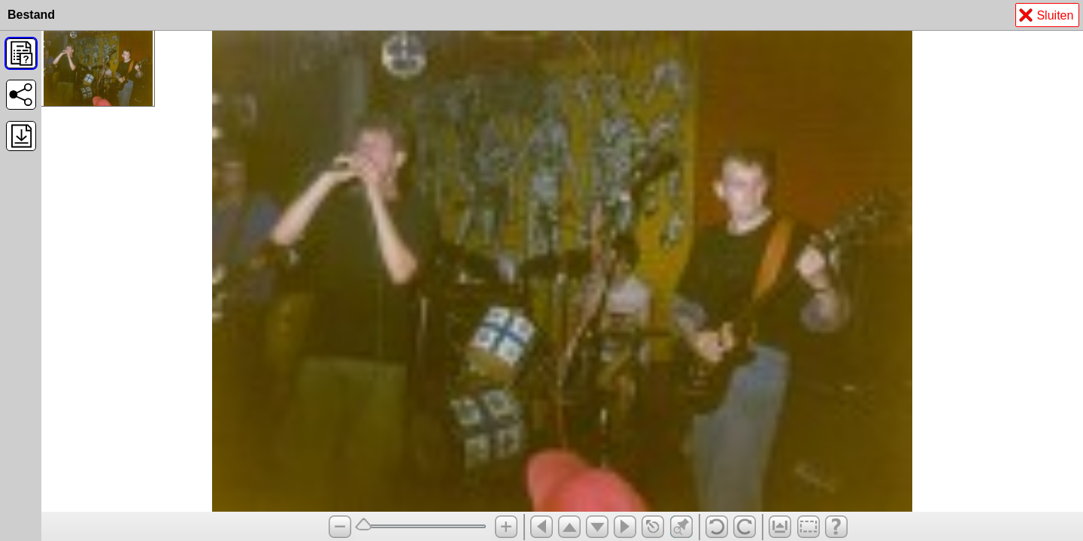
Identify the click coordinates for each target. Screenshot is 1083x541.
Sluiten (1045, 17)
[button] (21, 53)
